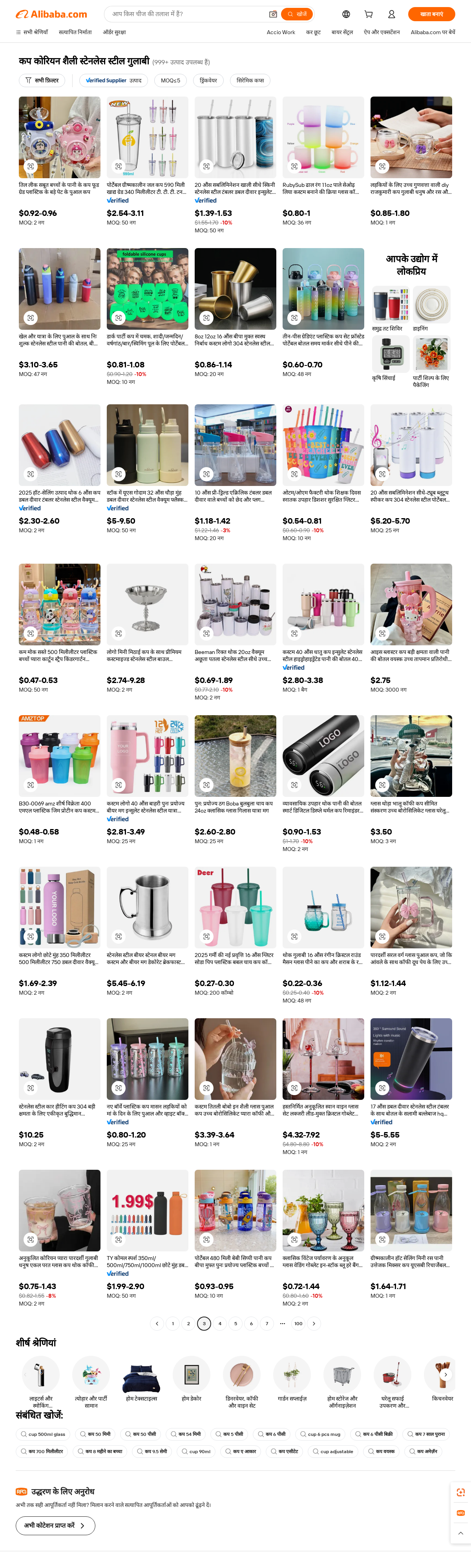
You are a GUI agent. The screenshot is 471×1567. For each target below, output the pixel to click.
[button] (273, 14)
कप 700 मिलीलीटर (42, 1451)
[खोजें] (297, 14)
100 (298, 1323)
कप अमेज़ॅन (423, 1451)
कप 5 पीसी (229, 1434)
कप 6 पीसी (271, 1434)
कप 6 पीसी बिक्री (373, 1434)
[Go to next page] (314, 1324)
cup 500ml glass (43, 1434)
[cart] (370, 15)
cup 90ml (196, 1451)
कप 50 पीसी (140, 1434)
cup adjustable (333, 1451)
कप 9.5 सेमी (152, 1451)
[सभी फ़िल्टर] (42, 80)
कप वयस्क (381, 1451)
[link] (461, 1492)
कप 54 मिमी (186, 1434)
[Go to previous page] (157, 1324)
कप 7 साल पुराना (426, 1434)
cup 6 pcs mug (320, 1434)
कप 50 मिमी (95, 1434)
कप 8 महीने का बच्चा (100, 1451)
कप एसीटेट (284, 1451)
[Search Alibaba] (187, 14)
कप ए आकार (240, 1451)
